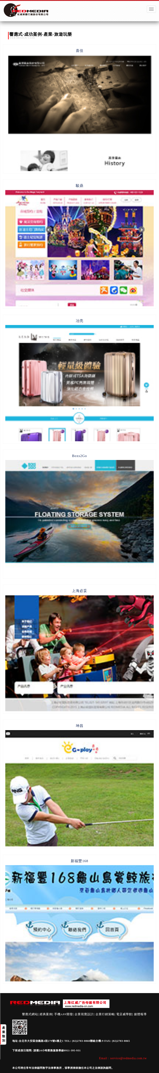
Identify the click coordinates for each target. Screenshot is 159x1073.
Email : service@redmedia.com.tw (123, 1058)
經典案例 (46, 1014)
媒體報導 (140, 1014)
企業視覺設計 (84, 1014)
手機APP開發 (63, 1014)
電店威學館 (124, 1014)
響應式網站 (30, 1014)
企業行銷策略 (105, 1014)
